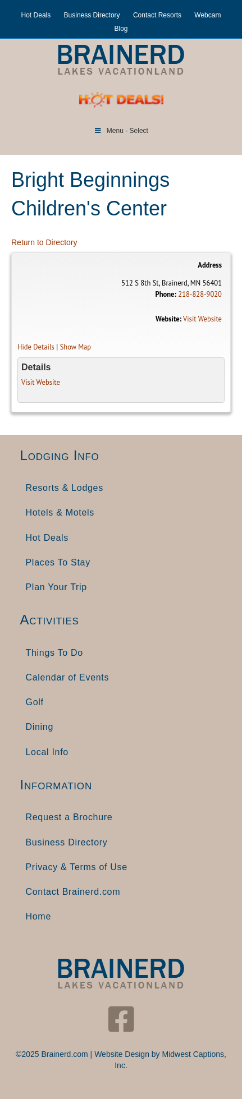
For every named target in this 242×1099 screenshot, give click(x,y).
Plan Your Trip (56, 587)
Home (38, 916)
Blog (120, 29)
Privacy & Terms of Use (76, 867)
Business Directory (92, 15)
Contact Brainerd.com (73, 891)
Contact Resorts (157, 15)
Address (210, 264)
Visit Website (202, 318)
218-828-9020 (200, 293)
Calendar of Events (67, 677)
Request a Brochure (69, 817)
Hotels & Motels (60, 512)
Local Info (47, 752)
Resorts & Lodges (64, 488)
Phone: (165, 293)
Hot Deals (36, 15)
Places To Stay (58, 562)
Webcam (207, 15)
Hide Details (35, 346)
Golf (35, 702)
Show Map (76, 346)
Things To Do (54, 652)
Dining (40, 727)
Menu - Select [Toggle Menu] (121, 131)
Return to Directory (44, 242)
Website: (168, 318)
